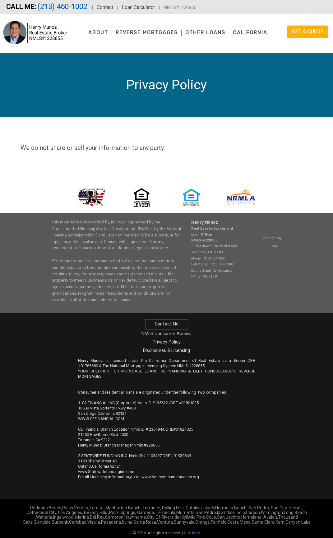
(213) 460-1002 (63, 6)
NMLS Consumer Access (166, 333)
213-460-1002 (214, 258)
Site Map (192, 533)
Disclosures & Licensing (166, 350)
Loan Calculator (138, 7)
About (98, 32)
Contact (105, 7)
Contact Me (166, 324)
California (250, 32)
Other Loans (205, 32)
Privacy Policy (167, 342)
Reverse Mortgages (147, 32)
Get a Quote (307, 32)
